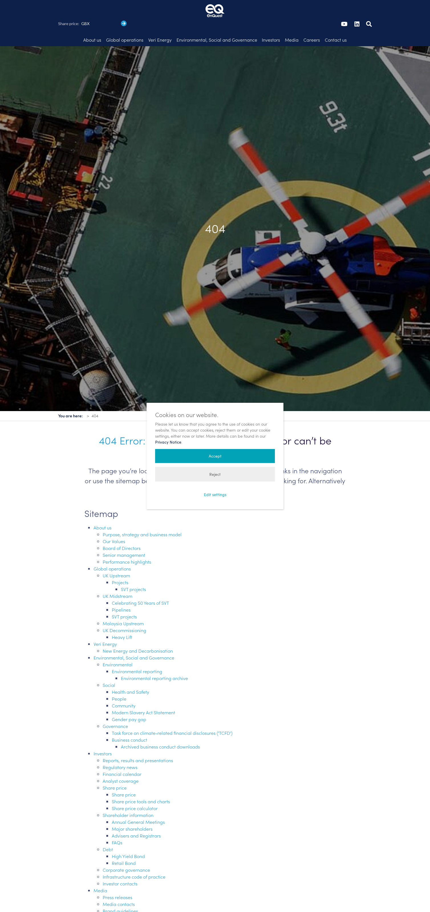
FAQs (117, 826)
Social (109, 669)
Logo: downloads (129, 908)
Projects (120, 566)
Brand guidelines (120, 894)
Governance (115, 710)
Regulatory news (120, 751)
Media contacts (119, 888)
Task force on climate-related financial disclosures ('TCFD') (172, 716)
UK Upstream (116, 559)
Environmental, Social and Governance (134, 641)
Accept (215, 456)
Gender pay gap (129, 703)
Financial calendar (122, 758)
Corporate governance (126, 853)
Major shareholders (132, 812)
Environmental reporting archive (154, 662)
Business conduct (129, 723)
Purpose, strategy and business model (142, 518)
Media (100, 874)
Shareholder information (128, 799)
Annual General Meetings (138, 805)
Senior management (124, 538)
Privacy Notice (168, 442)
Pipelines (121, 593)
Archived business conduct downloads (160, 730)
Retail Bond (124, 847)
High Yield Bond (128, 840)
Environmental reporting (137, 655)
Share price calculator (135, 792)
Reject (215, 474)
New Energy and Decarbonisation (138, 634)
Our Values (114, 525)
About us (102, 511)
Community (123, 689)
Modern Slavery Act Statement (143, 696)
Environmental (118, 648)
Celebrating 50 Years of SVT (140, 586)
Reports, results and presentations (138, 744)
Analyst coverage (121, 764)
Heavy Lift (122, 621)
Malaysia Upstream (123, 607)
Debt (108, 833)
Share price (115, 771)
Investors (103, 737)
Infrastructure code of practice (134, 860)
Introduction (124, 901)
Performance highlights (127, 545)
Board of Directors (122, 532)
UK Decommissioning (124, 614)
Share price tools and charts (141, 785)
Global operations (112, 552)
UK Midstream (117, 580)
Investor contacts (120, 867)
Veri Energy (105, 627)
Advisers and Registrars (136, 819)
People (119, 682)
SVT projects (133, 573)
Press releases (117, 881)
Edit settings (215, 494)
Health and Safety (130, 675)
